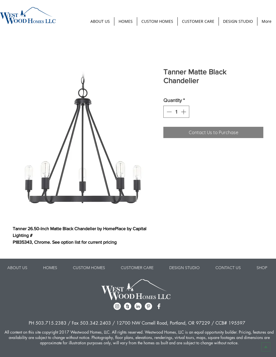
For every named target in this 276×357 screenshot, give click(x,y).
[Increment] (184, 111)
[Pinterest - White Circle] (148, 306)
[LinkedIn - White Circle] (138, 306)
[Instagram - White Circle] (117, 306)
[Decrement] (168, 111)
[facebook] (159, 306)
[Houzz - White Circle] (127, 306)
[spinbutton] (176, 111)
